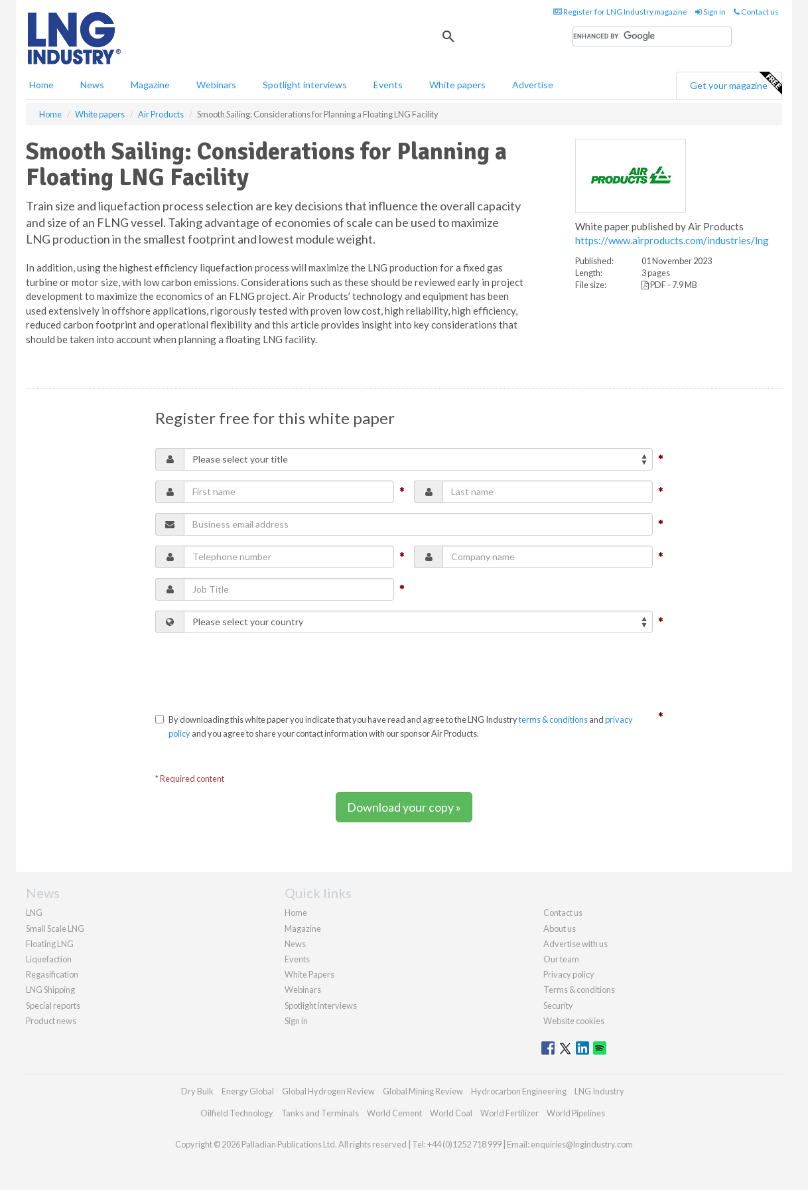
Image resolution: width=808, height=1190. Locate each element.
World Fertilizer (509, 1113)
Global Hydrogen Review (328, 1091)
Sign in (710, 11)
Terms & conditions (579, 989)
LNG (34, 912)
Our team (561, 959)
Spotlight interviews (305, 84)
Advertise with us (575, 943)
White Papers (309, 974)
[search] (652, 36)
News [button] (92, 84)
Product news (51, 1020)
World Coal (451, 1113)
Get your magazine (735, 83)
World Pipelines (576, 1113)
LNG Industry (599, 1091)
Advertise (532, 84)
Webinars (216, 84)
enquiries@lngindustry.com (582, 1144)
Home (41, 84)
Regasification (52, 974)
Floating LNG (50, 943)
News (295, 943)
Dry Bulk (197, 1091)
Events (388, 84)
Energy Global (248, 1091)
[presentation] (256, 669)
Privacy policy (568, 974)
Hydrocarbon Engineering (519, 1091)
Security (558, 1005)
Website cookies (573, 1020)
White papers (457, 84)
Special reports (53, 1005)
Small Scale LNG (55, 928)
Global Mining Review (423, 1091)
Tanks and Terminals (320, 1113)
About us (559, 928)
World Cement (394, 1113)
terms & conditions (553, 719)
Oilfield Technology (236, 1113)
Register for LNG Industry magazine (620, 11)
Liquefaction (49, 959)
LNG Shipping (50, 989)
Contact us (756, 11)
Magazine (150, 84)
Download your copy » (404, 807)
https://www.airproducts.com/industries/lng (672, 240)
